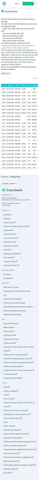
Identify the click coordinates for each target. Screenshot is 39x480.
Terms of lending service (11, 418)
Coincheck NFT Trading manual (14, 355)
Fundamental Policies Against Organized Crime (19, 441)
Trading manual (8, 343)
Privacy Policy (8, 426)
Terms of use (7, 399)
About (5, 387)
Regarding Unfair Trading (12, 314)
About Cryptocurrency (11, 323)
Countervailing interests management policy (18, 465)
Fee (4, 295)
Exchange (6, 218)
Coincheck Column (10, 335)
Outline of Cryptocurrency (12, 366)
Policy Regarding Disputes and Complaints (18, 307)
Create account (28, 3)
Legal (5, 422)
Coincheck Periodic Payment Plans (15, 226)
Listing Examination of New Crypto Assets (17, 370)
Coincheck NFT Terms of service (14, 410)
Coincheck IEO (8, 230)
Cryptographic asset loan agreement (16, 414)
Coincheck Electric (9, 238)
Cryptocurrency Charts (11, 339)
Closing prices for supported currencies (16, 291)
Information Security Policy (12, 438)
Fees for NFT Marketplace (12, 299)
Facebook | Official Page (11, 378)
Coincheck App (8, 222)
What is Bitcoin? (9, 327)
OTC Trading (7, 257)
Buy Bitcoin (7, 215)
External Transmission (11, 430)
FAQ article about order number (14, 303)
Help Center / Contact (10, 287)
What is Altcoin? (9, 331)
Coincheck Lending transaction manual (16, 358)
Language (5, 183)
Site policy (7, 473)
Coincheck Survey (9, 246)
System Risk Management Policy (14, 434)
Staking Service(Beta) (11, 254)
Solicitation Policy (9, 469)
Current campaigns (10, 391)
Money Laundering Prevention (13, 445)
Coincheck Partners (10, 265)
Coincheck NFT (8, 234)
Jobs (5, 395)
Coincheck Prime (9, 261)
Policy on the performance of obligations (17, 457)
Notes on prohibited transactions (14, 311)
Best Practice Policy (10, 461)
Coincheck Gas (8, 242)
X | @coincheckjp (9, 374)
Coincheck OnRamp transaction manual (17, 362)
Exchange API (8, 278)
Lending (6, 250)
